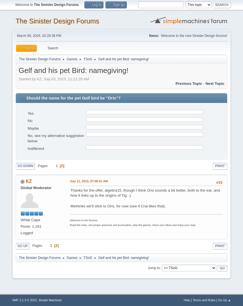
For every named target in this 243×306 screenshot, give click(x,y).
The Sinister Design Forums (57, 21)
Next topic (215, 83)
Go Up (22, 246)
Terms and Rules (204, 300)
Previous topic (189, 83)
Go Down (25, 166)
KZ (29, 181)
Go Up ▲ (224, 300)
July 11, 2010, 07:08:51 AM (89, 181)
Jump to (154, 268)
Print (220, 166)
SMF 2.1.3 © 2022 (24, 300)
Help (187, 300)
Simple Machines (50, 300)
